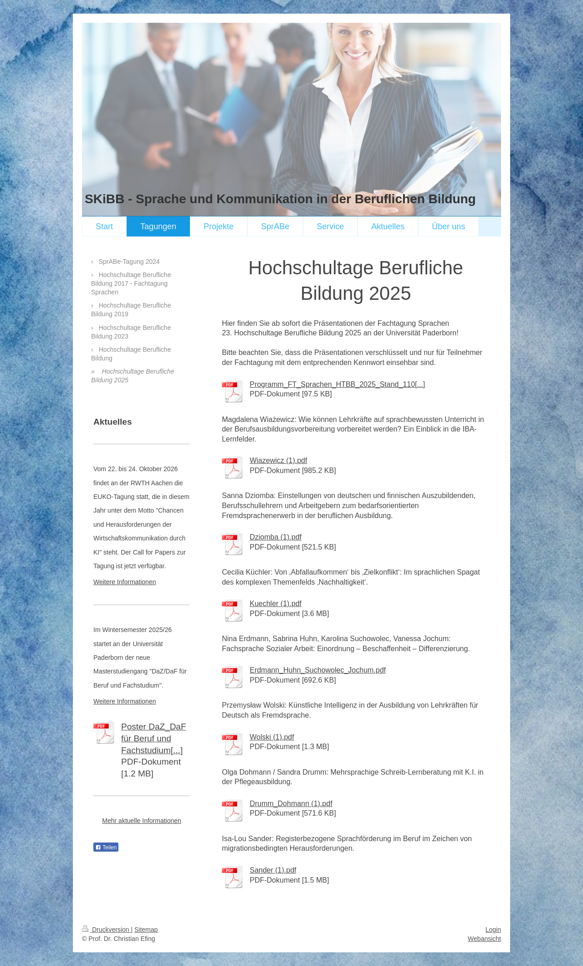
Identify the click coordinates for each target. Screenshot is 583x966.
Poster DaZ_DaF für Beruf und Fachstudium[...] (153, 738)
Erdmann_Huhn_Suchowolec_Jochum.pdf (318, 670)
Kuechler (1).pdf (276, 603)
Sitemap (146, 929)
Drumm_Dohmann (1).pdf (291, 803)
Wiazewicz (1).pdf (278, 460)
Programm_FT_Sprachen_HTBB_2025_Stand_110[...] (337, 384)
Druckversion (106, 929)
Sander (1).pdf (273, 870)
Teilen (106, 847)
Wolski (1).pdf (272, 737)
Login (493, 929)
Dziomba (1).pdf (276, 537)
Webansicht (484, 938)
